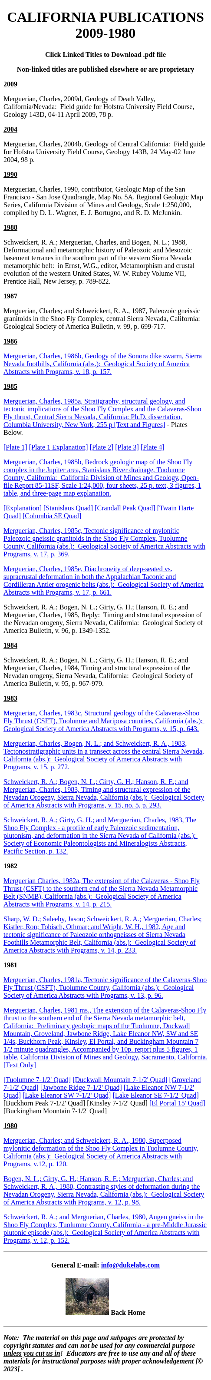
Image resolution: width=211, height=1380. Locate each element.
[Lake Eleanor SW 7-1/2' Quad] (67, 1095)
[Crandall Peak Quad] (125, 508)
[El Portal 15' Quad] (177, 1103)
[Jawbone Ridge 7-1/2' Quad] (81, 1087)
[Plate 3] (127, 447)
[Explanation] (22, 508)
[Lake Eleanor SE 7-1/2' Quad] (155, 1095)
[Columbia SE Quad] (52, 516)
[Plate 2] (102, 447)
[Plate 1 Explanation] (58, 447)
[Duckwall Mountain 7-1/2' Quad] (120, 1079)
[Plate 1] (15, 447)
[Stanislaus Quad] (68, 508)
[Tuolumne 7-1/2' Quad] (37, 1079)
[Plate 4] (153, 447)
